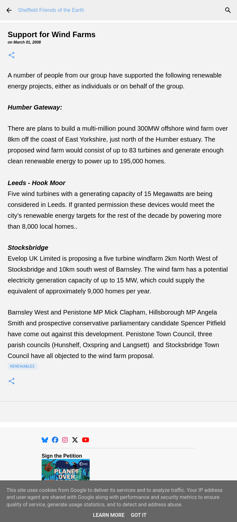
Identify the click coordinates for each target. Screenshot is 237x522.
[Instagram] (65, 440)
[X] (75, 440)
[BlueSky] (45, 440)
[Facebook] (55, 440)
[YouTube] (85, 440)
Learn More (108, 515)
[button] (11, 55)
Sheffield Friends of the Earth (51, 10)
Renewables (22, 366)
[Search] (228, 10)
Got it (138, 515)
